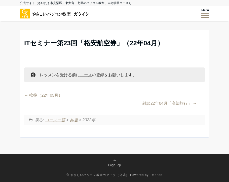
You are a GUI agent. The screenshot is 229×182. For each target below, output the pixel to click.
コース (86, 75)
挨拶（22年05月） (43, 95)
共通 (74, 120)
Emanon (156, 175)
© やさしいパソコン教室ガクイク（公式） (98, 175)
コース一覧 (55, 120)
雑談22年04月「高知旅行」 (169, 103)
